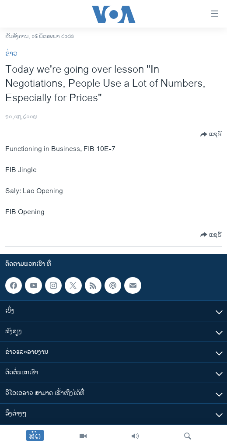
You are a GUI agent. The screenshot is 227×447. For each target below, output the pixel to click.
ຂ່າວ (11, 54)
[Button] (211, 134)
